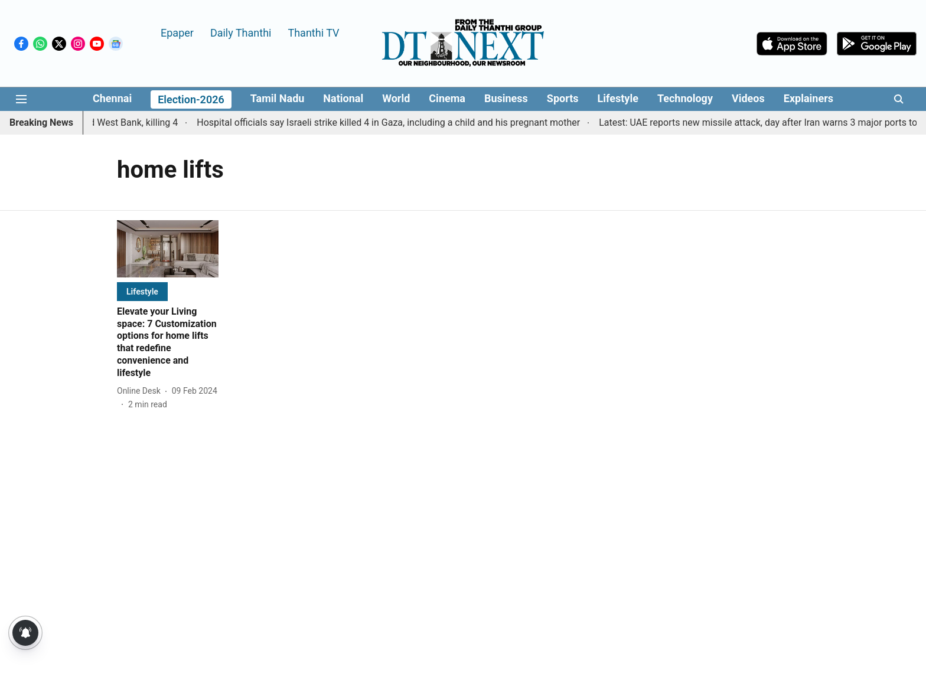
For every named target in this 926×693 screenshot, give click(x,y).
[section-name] (142, 291)
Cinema (447, 98)
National (343, 98)
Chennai (112, 98)
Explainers (808, 98)
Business (506, 98)
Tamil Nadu (277, 98)
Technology (685, 98)
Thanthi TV (313, 32)
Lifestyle (618, 98)
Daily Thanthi (241, 32)
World (396, 98)
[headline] (168, 343)
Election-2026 (191, 99)
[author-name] (141, 391)
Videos (748, 98)
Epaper (177, 32)
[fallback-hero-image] (168, 248)
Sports (563, 98)
